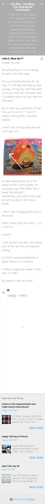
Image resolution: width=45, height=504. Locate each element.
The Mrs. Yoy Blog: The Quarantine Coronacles (22, 7)
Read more (36, 428)
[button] (41, 59)
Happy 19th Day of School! (15, 436)
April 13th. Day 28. (11, 466)
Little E (23, 296)
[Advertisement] (22, 372)
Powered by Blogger (22, 499)
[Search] (41, 5)
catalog (12, 296)
